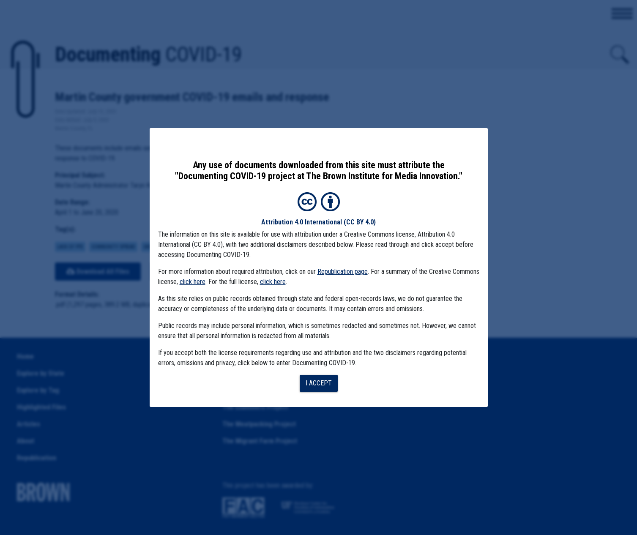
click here (192, 282)
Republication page (342, 272)
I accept (319, 383)
